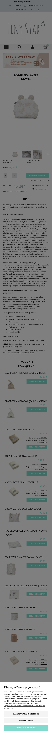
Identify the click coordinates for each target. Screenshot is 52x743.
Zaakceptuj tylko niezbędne (26, 714)
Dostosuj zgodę (26, 721)
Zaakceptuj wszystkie (26, 728)
